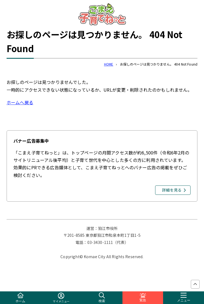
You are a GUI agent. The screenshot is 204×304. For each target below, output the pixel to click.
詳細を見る (171, 190)
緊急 (142, 297)
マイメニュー (61, 297)
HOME (108, 64)
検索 (102, 297)
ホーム (20, 297)
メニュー (183, 297)
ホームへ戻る (20, 102)
